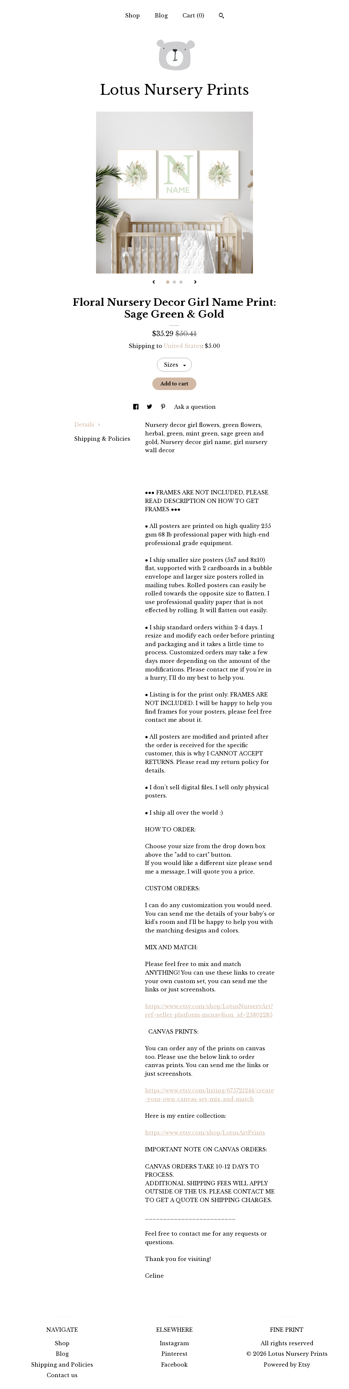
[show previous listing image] (153, 282)
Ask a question (195, 407)
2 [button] (174, 282)
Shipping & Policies (102, 438)
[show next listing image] (195, 282)
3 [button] (181, 282)
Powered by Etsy (287, 1364)
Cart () (193, 15)
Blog (161, 15)
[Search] (221, 16)
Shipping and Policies (62, 1364)
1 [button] (167, 282)
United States (183, 346)
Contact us (62, 1375)
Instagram (174, 1343)
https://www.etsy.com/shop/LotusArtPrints (205, 1132)
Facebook (174, 1364)
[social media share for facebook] (136, 407)
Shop (132, 15)
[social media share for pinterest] (164, 407)
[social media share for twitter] (150, 407)
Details (87, 424)
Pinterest (174, 1353)
